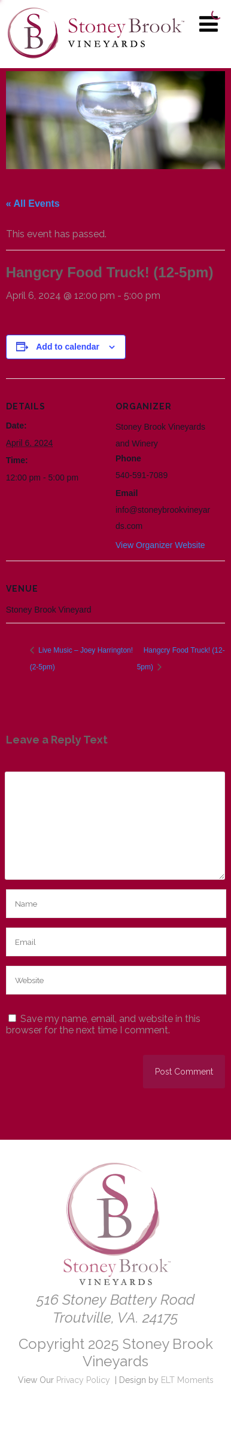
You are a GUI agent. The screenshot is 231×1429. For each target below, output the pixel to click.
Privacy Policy (83, 1380)
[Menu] (208, 23)
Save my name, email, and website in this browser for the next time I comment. (103, 1024)
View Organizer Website (160, 545)
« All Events (33, 203)
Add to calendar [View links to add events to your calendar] (67, 346)
